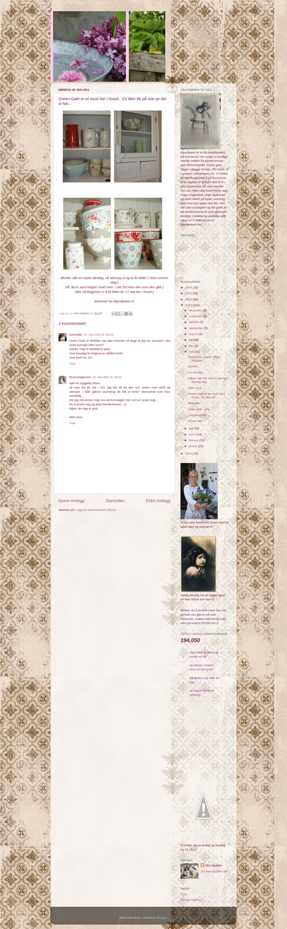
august (194, 334)
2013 (189, 293)
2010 (189, 453)
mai (192, 351)
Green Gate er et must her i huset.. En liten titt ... (206, 395)
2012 (189, 299)
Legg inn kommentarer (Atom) (96, 510)
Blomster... (195, 403)
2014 (189, 287)
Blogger (162, 917)
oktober (194, 322)
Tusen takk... (196, 421)
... (53, 20)
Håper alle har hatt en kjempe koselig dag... (208, 380)
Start (183, 894)
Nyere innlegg (71, 500)
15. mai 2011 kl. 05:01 (107, 377)
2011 (189, 305)
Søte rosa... (196, 388)
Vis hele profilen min (214, 871)
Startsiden (115, 500)
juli (191, 339)
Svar (72, 363)
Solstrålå (75, 334)
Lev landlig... (196, 372)
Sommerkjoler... (198, 415)
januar (193, 446)
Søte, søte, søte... (200, 409)
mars (192, 434)
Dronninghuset (80, 377)
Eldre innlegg (158, 500)
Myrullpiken (213, 865)
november (196, 316)
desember (196, 310)
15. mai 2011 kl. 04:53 (98, 334)
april (192, 428)
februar (194, 440)
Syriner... (194, 366)
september (196, 328)
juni (191, 346)
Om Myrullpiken (191, 899)
